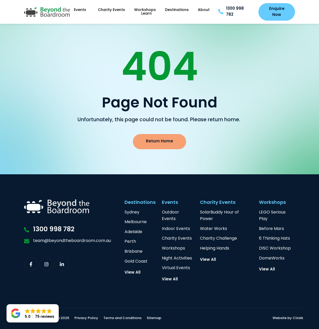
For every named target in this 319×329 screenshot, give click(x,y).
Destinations (177, 10)
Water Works (213, 229)
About (204, 10)
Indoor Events (176, 229)
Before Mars (271, 229)
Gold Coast (136, 261)
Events (81, 10)
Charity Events (111, 10)
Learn (146, 14)
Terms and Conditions (122, 318)
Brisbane (134, 252)
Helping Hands (214, 248)
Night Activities (177, 258)
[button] (33, 313)
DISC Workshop (275, 248)
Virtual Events (176, 268)
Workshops (145, 10)
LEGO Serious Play (272, 216)
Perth (130, 242)
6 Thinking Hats (274, 238)
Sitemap (154, 318)
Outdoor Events (170, 216)
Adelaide (133, 232)
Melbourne (136, 222)
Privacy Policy (86, 318)
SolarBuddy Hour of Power (219, 216)
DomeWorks (272, 258)
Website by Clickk (288, 318)
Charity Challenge (218, 238)
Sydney (132, 212)
